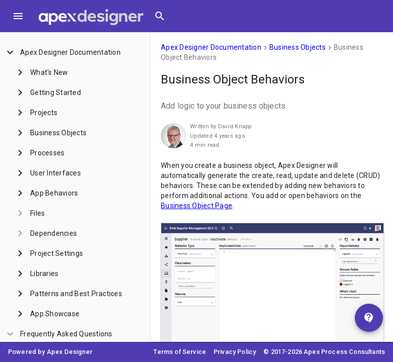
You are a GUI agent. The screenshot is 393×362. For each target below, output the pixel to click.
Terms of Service (179, 351)
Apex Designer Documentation (211, 47)
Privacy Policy (235, 351)
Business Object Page (196, 206)
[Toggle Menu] (18, 16)
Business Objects (297, 47)
